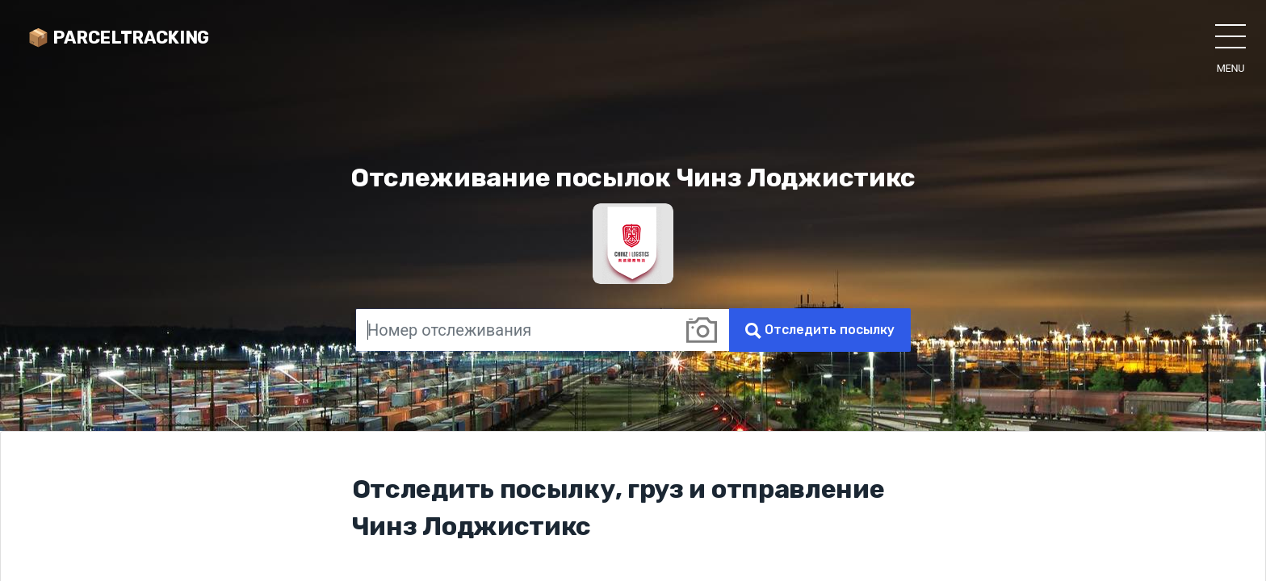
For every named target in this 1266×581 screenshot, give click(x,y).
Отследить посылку (820, 330)
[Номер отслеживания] (514, 330)
